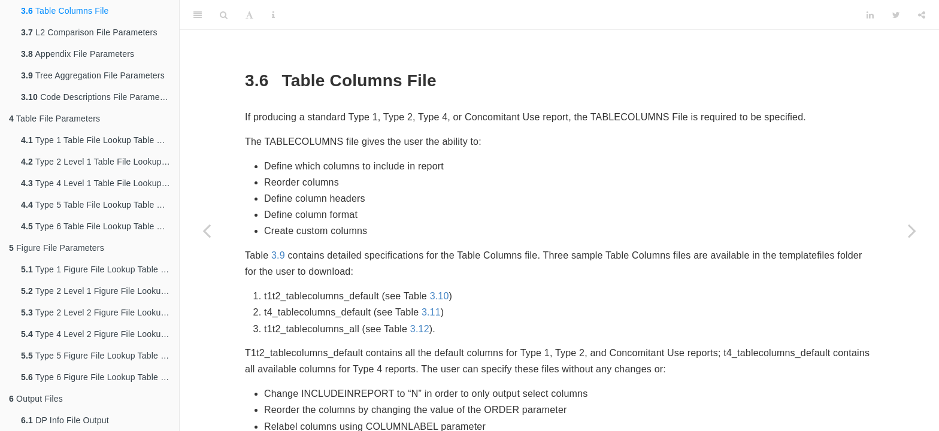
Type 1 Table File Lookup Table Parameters (100, 140)
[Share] (921, 15)
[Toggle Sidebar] (197, 15)
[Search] (224, 15)
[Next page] (912, 230)
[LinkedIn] (870, 15)
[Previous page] (207, 230)
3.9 (278, 255)
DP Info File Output (65, 420)
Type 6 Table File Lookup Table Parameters (100, 226)
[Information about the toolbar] (273, 15)
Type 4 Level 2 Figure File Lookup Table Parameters (100, 334)
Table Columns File (65, 11)
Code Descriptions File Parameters (97, 97)
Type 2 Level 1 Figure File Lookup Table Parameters (100, 291)
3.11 (431, 312)
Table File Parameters (54, 118)
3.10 (439, 296)
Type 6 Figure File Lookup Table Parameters (100, 377)
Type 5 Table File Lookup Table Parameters (100, 205)
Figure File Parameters (56, 248)
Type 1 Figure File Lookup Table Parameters (100, 269)
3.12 (419, 329)
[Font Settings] (249, 15)
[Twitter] (896, 15)
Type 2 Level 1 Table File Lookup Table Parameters (100, 161)
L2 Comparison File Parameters (89, 32)
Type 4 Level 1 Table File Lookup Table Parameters (100, 183)
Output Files (36, 398)
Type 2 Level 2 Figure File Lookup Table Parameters (100, 312)
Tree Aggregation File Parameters (93, 75)
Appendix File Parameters (77, 54)
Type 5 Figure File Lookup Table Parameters (100, 355)
